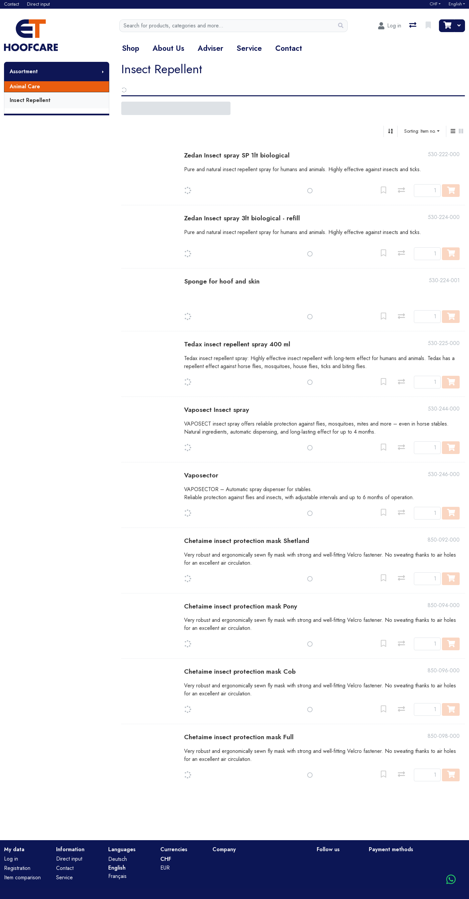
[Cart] (446, 25)
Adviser (210, 48)
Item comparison (22, 877)
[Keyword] (226, 25)
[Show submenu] (103, 71)
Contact (288, 48)
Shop (130, 48)
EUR (165, 868)
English (455, 4)
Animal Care (25, 86)
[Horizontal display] (461, 131)
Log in (11, 859)
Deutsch (117, 859)
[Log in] (389, 25)
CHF (434, 4)
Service (249, 48)
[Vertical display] (453, 131)
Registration (17, 868)
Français (117, 876)
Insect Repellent (30, 100)
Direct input (69, 859)
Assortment (24, 71)
